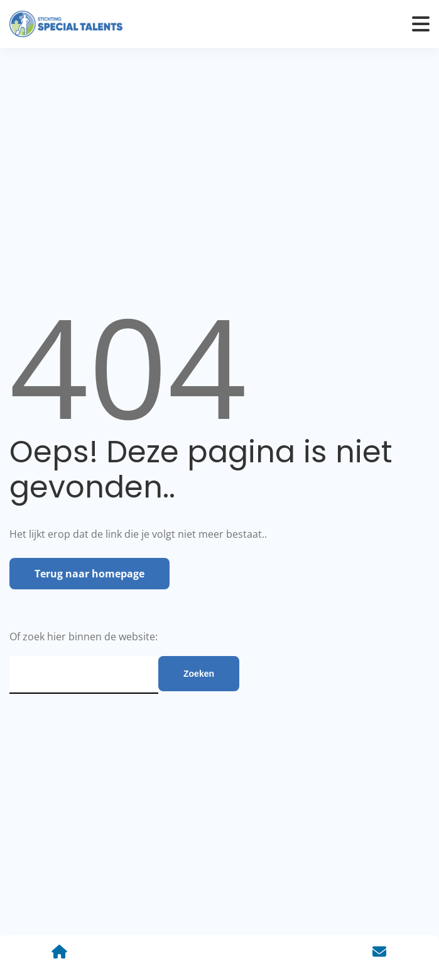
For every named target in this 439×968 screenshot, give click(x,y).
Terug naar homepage (89, 574)
